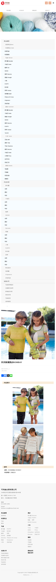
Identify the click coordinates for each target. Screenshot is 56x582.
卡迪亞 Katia (8, 64)
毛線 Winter (9, 57)
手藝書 (6, 172)
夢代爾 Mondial (9, 61)
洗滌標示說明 (9, 288)
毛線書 (6, 169)
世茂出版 (7, 175)
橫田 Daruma (8, 74)
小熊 (6, 80)
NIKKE (6, 71)
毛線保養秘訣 (9, 284)
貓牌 (6, 211)
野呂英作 (8, 267)
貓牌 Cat (7, 67)
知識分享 (6, 281)
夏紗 (6, 192)
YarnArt (7, 133)
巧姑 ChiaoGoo (9, 146)
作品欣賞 (6, 182)
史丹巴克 (7, 159)
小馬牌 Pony (8, 156)
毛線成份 (8, 298)
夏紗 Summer (9, 106)
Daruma (7, 228)
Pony (36, 530)
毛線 (2, 521)
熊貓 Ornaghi (8, 77)
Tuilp (29, 527)
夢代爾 (7, 185)
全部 (6, 189)
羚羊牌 (6, 87)
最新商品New (9, 44)
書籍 (2, 523)
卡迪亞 (7, 198)
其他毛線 (7, 103)
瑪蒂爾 (7, 271)
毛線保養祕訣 (4, 553)
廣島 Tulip (7, 142)
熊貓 (6, 231)
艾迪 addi (7, 139)
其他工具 (7, 162)
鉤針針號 (8, 294)
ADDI (29, 530)
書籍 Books (8, 165)
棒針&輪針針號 (5, 557)
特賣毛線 (7, 51)
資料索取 (8, 301)
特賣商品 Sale (9, 48)
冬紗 (6, 195)
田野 (6, 254)
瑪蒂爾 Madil (8, 93)
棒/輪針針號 (8, 291)
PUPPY (7, 84)
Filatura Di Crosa (9, 97)
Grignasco (7, 100)
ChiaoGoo (31, 532)
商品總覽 (6, 41)
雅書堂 (6, 178)
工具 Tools (8, 136)
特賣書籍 (7, 54)
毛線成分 (3, 562)
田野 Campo (8, 90)
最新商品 (3, 515)
